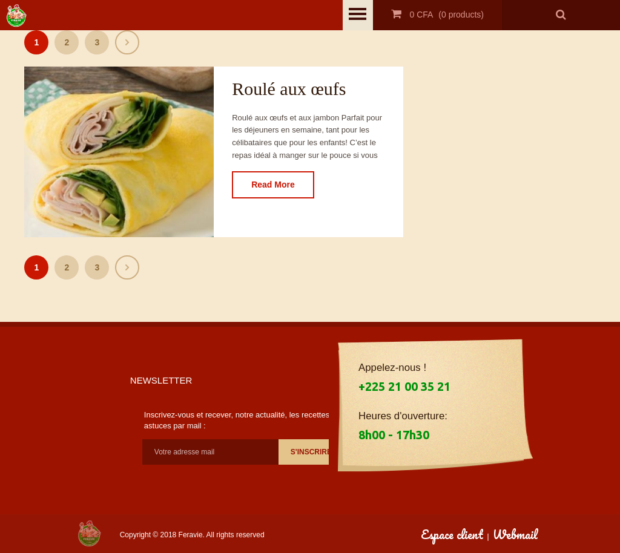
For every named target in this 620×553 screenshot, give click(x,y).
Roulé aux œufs (289, 89)
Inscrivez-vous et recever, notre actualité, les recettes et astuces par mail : (241, 420)
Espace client (452, 534)
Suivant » (127, 42)
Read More (273, 184)
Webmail (515, 534)
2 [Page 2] (66, 42)
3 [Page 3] (96, 42)
